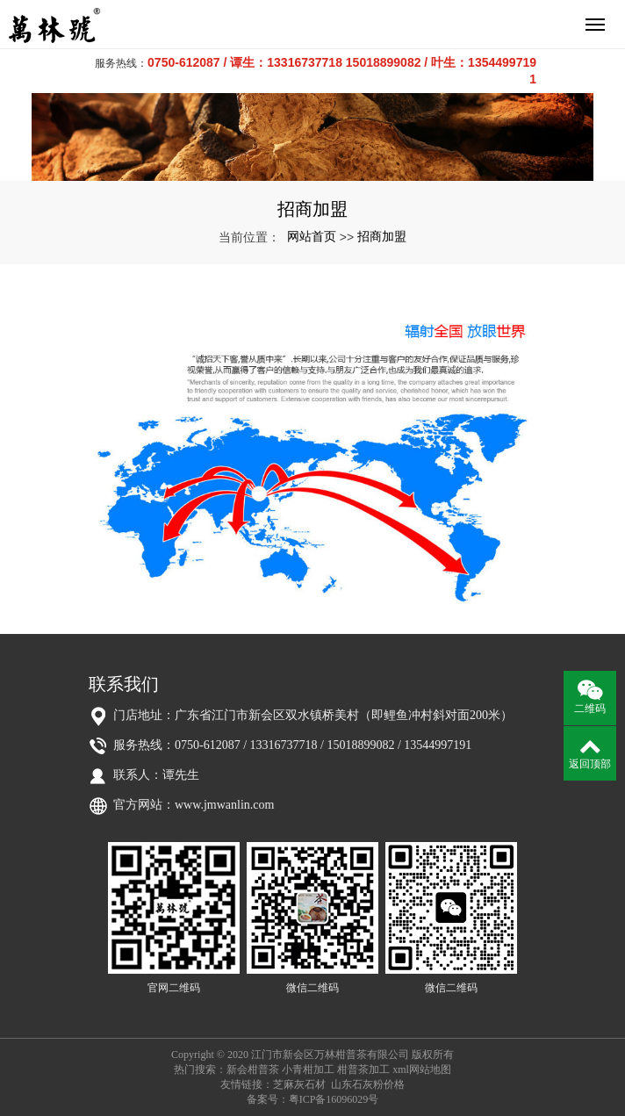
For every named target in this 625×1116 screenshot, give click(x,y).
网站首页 (311, 236)
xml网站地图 (421, 1069)
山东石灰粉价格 (368, 1084)
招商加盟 (381, 236)
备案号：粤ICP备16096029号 (313, 1099)
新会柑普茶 (252, 1069)
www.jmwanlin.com (224, 804)
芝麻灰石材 (299, 1084)
